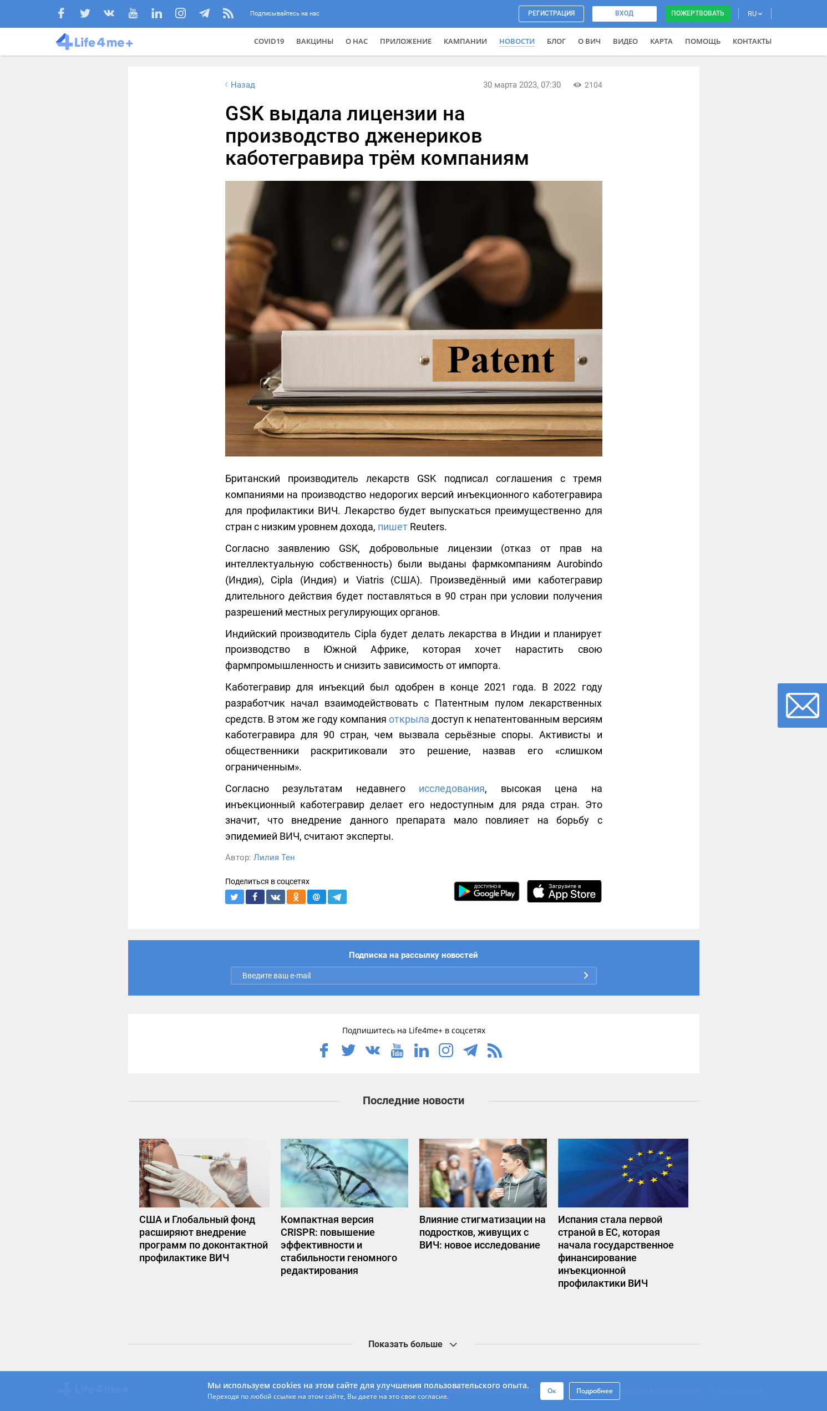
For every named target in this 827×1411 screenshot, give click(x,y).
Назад (239, 85)
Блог (556, 41)
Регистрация (551, 13)
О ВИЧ (589, 41)
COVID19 (269, 41)
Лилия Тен (274, 857)
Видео (625, 41)
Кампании (465, 41)
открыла (409, 719)
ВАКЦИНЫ (314, 41)
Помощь (703, 41)
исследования (452, 788)
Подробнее (594, 1390)
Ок (551, 1390)
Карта (661, 41)
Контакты (752, 41)
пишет (393, 526)
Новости (517, 41)
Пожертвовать (697, 13)
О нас (357, 41)
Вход (624, 13)
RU (755, 13)
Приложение (406, 41)
